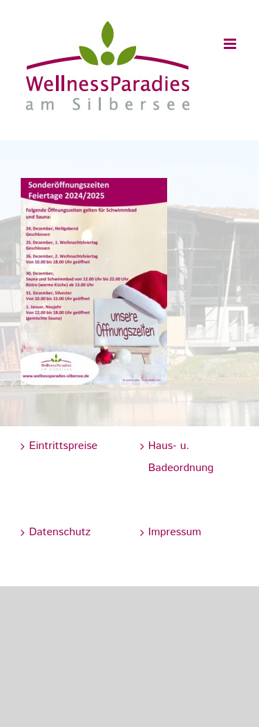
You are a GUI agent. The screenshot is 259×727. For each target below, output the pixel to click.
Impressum (175, 532)
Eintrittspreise (63, 446)
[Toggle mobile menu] (231, 44)
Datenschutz (59, 532)
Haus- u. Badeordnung (181, 457)
